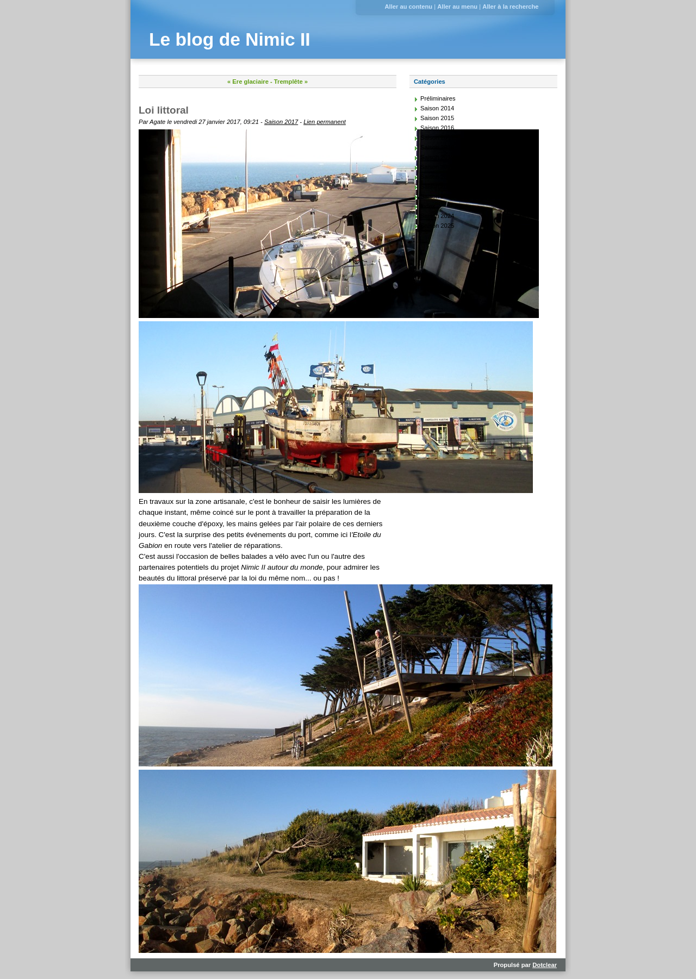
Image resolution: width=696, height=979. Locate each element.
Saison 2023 (437, 196)
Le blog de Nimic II (229, 39)
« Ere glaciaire (248, 81)
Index (427, 206)
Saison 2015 (437, 118)
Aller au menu (457, 6)
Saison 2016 (437, 127)
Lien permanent (324, 122)
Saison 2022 (437, 186)
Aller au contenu (408, 6)
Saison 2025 (437, 225)
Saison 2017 (281, 122)
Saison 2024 (437, 216)
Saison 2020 (437, 167)
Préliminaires (438, 98)
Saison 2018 (437, 147)
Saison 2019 (437, 157)
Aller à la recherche (510, 6)
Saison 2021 (437, 176)
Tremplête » (291, 81)
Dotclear (544, 965)
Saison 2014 (437, 108)
